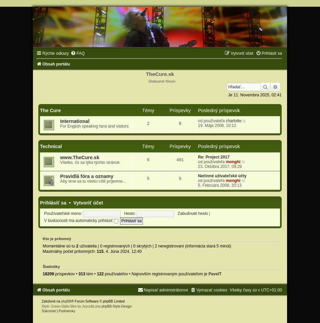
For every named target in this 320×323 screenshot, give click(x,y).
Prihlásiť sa (53, 202)
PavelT (215, 274)
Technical (51, 146)
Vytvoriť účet (88, 202)
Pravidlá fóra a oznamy (86, 176)
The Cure (50, 110)
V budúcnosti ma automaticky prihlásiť (81, 220)
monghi (233, 161)
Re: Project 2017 (214, 157)
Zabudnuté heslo (193, 213)
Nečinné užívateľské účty (222, 176)
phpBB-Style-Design (117, 306)
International (74, 121)
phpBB (66, 301)
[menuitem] (78, 53)
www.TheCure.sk (79, 157)
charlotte (233, 121)
